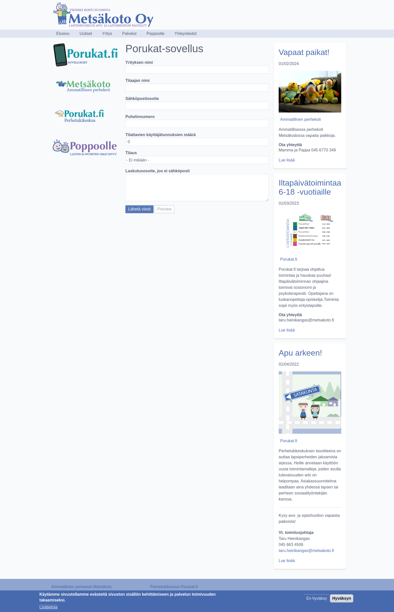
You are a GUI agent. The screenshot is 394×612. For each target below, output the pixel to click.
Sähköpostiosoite (142, 98)
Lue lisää (287, 160)
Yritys (107, 33)
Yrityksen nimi (139, 62)
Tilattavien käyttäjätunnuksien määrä (160, 135)
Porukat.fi (288, 259)
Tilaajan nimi (137, 80)
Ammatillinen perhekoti (300, 119)
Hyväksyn (341, 600)
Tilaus (131, 153)
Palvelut (129, 33)
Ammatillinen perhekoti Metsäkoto (81, 587)
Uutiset (85, 33)
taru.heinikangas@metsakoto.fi (306, 550)
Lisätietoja (48, 609)
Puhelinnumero (140, 117)
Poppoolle (155, 33)
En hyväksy (316, 600)
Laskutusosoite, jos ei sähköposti (157, 171)
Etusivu (62, 33)
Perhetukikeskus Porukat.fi (174, 587)
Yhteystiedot (185, 33)
